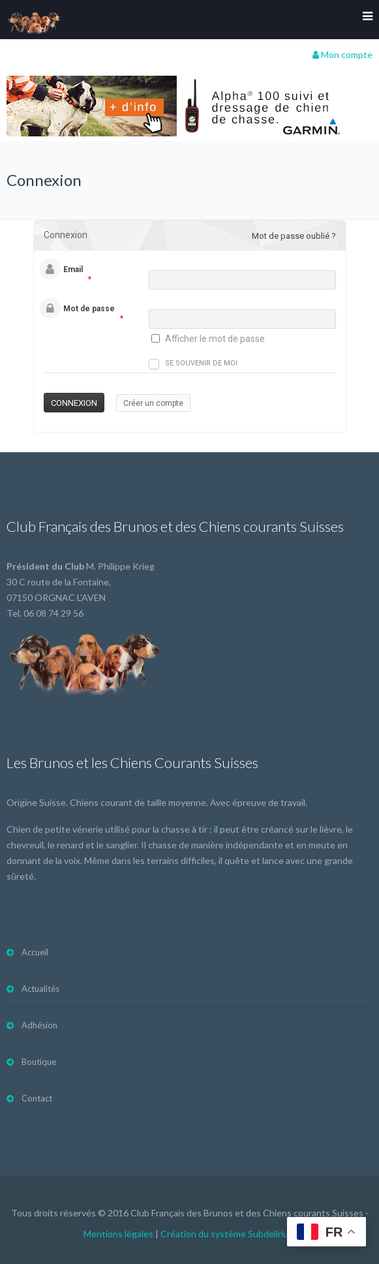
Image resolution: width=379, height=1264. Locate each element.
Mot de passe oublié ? (294, 236)
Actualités (40, 988)
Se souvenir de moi (193, 364)
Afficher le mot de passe (215, 338)
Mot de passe (89, 308)
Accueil (35, 952)
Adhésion (39, 1025)
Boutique (39, 1061)
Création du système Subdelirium (228, 1233)
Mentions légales (118, 1233)
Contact (37, 1098)
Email (73, 269)
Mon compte (342, 54)
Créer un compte (153, 403)
